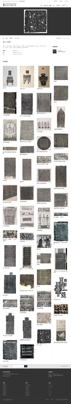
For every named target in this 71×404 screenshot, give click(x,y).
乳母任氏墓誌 (6, 361)
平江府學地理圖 (6, 115)
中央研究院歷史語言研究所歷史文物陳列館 (9, 4)
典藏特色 (27, 389)
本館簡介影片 (28, 385)
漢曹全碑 (22, 181)
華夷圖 (55, 81)
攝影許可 (4, 394)
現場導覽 (4, 387)
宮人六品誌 (17, 38)
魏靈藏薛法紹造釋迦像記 (25, 340)
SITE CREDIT (7, 400)
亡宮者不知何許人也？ (62, 51)
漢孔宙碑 (5, 180)
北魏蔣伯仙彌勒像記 (58, 129)
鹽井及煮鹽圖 (40, 324)
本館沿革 (27, 387)
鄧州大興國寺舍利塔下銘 (42, 151)
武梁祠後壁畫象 (6, 308)
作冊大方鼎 (22, 88)
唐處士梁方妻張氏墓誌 (41, 183)
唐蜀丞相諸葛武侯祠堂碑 (59, 188)
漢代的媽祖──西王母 (58, 217)
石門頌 (38, 286)
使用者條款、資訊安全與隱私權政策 (62, 399)
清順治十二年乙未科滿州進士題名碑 (60, 271)
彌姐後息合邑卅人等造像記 (25, 141)
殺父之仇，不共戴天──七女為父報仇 (9, 240)
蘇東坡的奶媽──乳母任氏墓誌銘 (60, 243)
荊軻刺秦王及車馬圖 (58, 315)
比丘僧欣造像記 (6, 226)
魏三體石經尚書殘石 (7, 202)
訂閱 (26, 366)
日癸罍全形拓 (40, 88)
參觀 (41, 5)
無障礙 (61, 1)
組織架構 (27, 392)
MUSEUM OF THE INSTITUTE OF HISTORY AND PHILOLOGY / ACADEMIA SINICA (14, 1)
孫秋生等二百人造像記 (7, 335)
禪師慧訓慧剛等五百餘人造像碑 (60, 342)
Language (66, 1)
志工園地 (46, 399)
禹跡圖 (55, 102)
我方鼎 (4, 88)
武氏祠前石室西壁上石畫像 (59, 161)
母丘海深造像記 (6, 142)
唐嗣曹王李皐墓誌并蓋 (41, 203)
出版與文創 (64, 5)
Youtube (50, 392)
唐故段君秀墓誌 (23, 201)
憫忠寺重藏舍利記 (24, 154)
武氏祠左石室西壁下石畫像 (42, 164)
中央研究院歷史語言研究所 (7, 399)
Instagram (51, 387)
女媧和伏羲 (22, 241)
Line (49, 389)
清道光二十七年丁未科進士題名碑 (26, 269)
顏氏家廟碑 (5, 295)
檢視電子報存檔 (64, 366)
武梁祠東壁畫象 (40, 308)
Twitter (50, 391)
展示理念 (27, 391)
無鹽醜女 (39, 249)
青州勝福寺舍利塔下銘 (58, 148)
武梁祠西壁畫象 (23, 312)
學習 (53, 5)
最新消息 (55, 1)
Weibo (50, 394)
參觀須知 (4, 385)
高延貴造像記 (40, 230)
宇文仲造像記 (40, 131)
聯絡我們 (27, 394)
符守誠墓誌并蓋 (23, 359)
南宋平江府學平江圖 (41, 113)
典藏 (50, 5)
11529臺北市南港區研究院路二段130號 (10, 374)
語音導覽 (4, 389)
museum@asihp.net (6, 376)
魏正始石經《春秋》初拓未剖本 (26, 290)
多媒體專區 (58, 5)
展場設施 (4, 392)
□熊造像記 (22, 228)
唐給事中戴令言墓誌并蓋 (59, 208)
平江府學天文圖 (6, 268)
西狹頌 (38, 264)
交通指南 (4, 391)
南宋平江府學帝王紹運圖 (25, 116)
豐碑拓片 (11, 38)
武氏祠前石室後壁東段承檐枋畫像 (9, 152)
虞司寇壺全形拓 (57, 299)
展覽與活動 (46, 5)
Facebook (50, 385)
